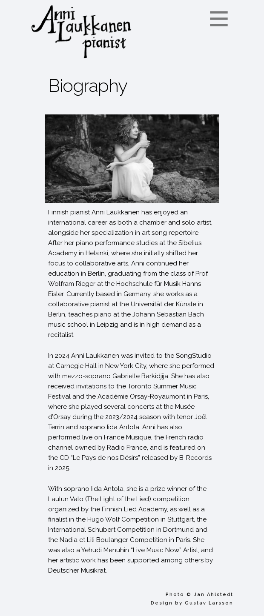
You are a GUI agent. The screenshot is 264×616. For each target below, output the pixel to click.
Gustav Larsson (209, 603)
